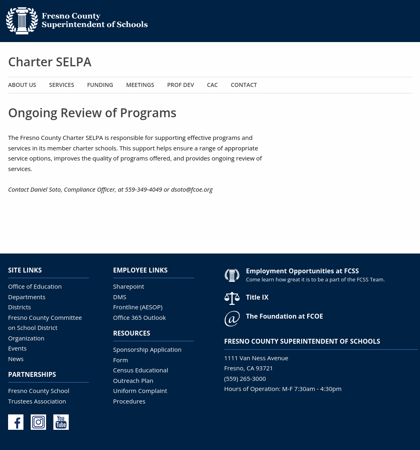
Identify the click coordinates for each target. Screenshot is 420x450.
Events (17, 348)
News (16, 359)
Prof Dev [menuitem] (180, 85)
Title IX (257, 297)
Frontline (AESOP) (138, 307)
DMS (120, 297)
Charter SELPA (49, 61)
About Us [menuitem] (22, 85)
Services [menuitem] (61, 85)
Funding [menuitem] (100, 85)
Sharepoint (128, 286)
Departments (26, 297)
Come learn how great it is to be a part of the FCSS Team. (315, 279)
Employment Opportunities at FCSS (302, 270)
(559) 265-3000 (245, 378)
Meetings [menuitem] (140, 85)
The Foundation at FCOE (284, 316)
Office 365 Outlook (139, 317)
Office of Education (35, 286)
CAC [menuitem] (212, 85)
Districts (19, 307)
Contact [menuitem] (244, 85)
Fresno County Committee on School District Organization (45, 327)
